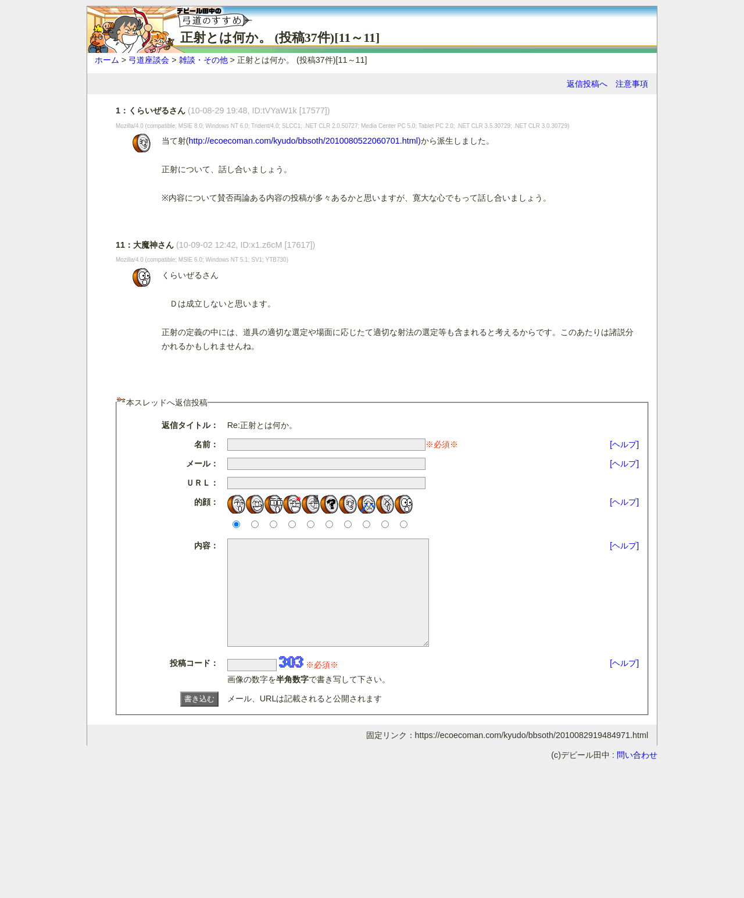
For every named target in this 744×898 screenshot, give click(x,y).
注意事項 (632, 83)
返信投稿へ (587, 83)
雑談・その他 (203, 60)
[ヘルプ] (624, 444)
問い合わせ (637, 776)
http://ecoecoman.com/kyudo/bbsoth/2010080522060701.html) (305, 140)
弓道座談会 (148, 60)
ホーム (107, 60)
